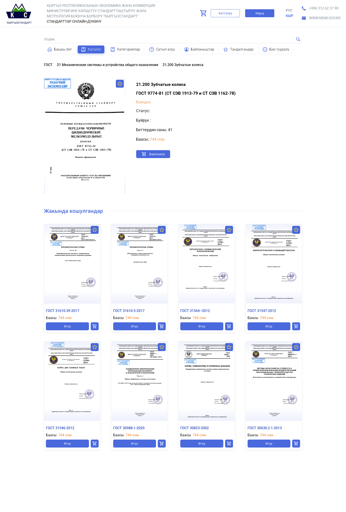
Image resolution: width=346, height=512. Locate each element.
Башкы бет (59, 49)
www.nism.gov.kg (325, 18)
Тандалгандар (238, 49)
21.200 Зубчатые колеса (183, 65)
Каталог (91, 49)
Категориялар (125, 49)
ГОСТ (48, 65)
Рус (289, 10)
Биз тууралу (275, 49)
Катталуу (225, 13)
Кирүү (260, 13)
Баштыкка (157, 154)
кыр (289, 16)
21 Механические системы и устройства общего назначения (107, 65)
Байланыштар (199, 49)
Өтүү (67, 326)
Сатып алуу (162, 49)
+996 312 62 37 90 (323, 8)
